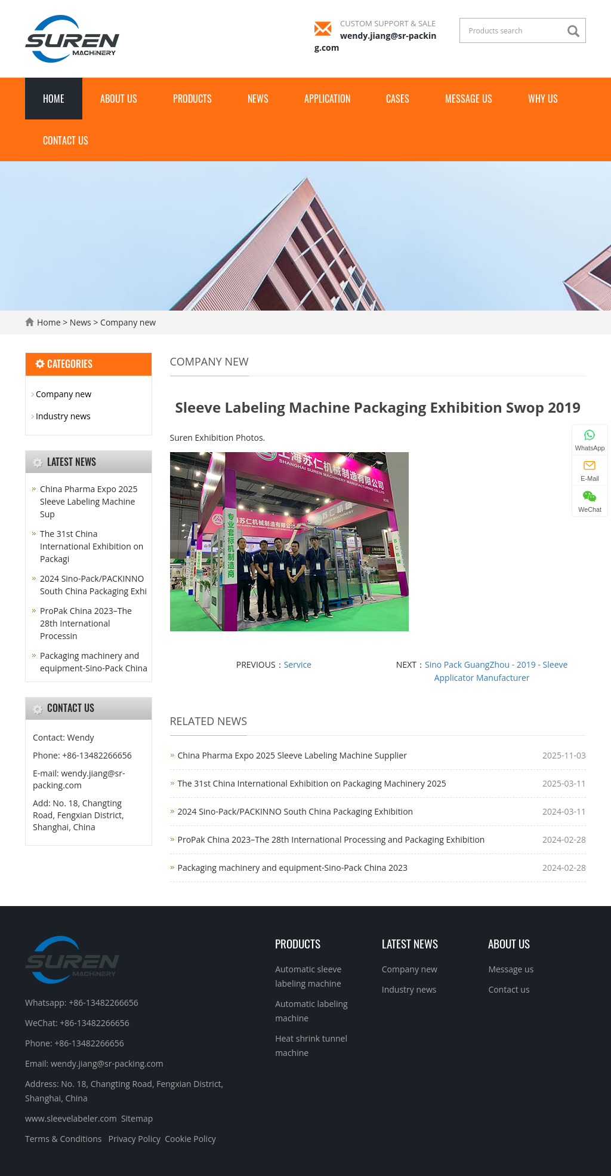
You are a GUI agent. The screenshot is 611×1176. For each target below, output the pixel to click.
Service (297, 664)
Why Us (543, 98)
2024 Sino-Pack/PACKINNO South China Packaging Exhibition (295, 811)
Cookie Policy (190, 1138)
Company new (127, 322)
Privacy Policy (134, 1138)
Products (192, 98)
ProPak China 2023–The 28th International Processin (86, 623)
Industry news (63, 416)
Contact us (65, 140)
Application (327, 98)
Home (53, 98)
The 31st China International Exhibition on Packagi (91, 546)
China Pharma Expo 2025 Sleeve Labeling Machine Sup (89, 501)
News (258, 98)
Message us (468, 98)
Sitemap (137, 1118)
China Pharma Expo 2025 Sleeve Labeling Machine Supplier (292, 755)
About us (118, 98)
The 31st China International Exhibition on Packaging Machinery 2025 (312, 783)
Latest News (410, 943)
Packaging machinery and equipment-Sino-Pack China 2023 (293, 867)
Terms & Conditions (63, 1138)
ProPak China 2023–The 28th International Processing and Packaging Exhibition (331, 839)
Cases (397, 98)
